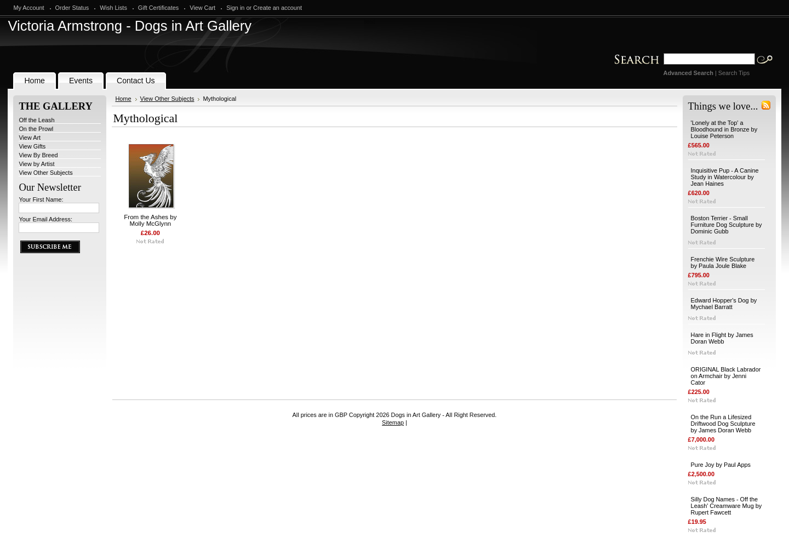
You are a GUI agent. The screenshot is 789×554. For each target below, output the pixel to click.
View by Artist (36, 164)
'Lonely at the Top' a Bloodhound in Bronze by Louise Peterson (724, 129)
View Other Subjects (45, 172)
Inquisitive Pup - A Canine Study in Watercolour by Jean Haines (725, 177)
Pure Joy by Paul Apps (721, 464)
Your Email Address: (45, 219)
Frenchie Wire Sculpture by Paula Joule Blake (723, 262)
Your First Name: (41, 199)
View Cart (202, 7)
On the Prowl (36, 128)
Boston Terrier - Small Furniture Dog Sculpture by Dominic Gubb (726, 225)
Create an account (277, 7)
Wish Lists (113, 7)
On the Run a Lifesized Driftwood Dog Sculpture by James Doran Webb (723, 423)
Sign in (235, 7)
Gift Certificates (158, 7)
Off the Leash (36, 120)
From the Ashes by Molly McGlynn (150, 220)
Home (123, 98)
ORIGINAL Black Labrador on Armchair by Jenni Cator (726, 376)
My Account (28, 7)
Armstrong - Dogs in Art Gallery (129, 25)
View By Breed (38, 155)
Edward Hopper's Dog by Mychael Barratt (724, 303)
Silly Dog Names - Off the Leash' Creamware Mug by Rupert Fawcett (726, 506)
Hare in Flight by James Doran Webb (722, 338)
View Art (30, 137)
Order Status (72, 7)
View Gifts (32, 146)
